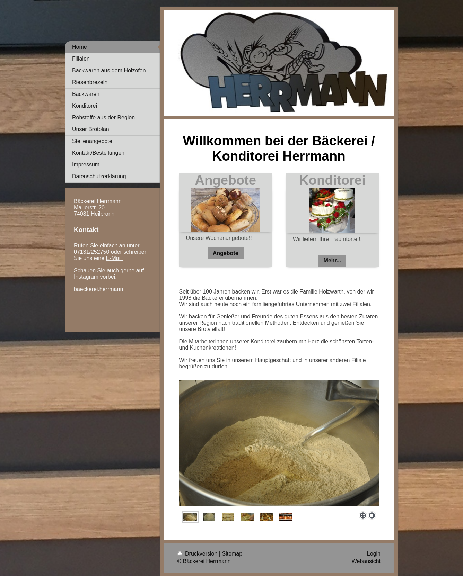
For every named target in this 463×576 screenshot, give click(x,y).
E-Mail (114, 258)
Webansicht (366, 561)
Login (374, 554)
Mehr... (332, 260)
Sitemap (232, 554)
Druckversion (198, 554)
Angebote (225, 253)
